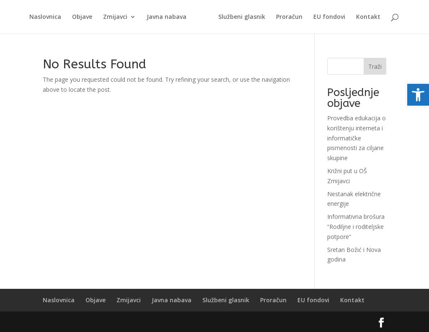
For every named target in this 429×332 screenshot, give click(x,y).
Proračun (288, 17)
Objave (83, 17)
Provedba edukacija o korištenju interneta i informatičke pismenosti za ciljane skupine (356, 138)
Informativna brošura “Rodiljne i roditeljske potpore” (356, 227)
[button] (418, 95)
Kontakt (367, 17)
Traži (375, 66)
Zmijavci (116, 17)
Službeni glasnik (240, 17)
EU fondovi (328, 17)
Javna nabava (168, 17)
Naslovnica (46, 17)
